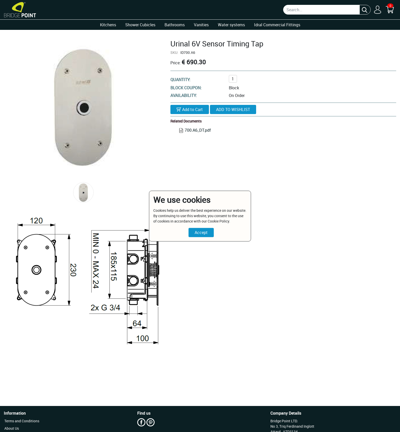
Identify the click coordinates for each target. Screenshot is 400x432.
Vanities (201, 25)
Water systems (231, 25)
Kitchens (108, 25)
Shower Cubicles (140, 25)
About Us (11, 428)
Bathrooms (175, 25)
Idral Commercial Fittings (277, 25)
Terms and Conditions (21, 420)
